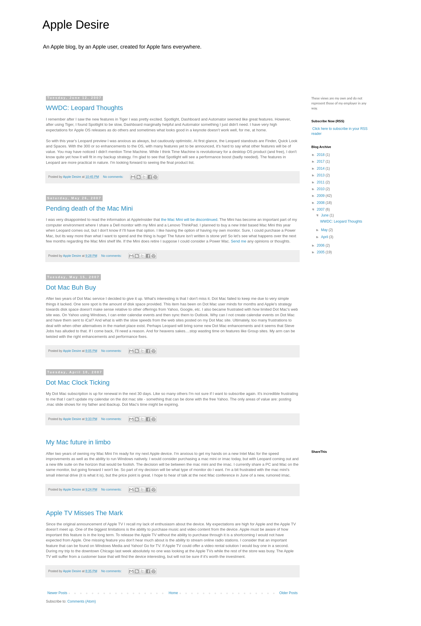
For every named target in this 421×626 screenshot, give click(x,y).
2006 (321, 245)
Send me (239, 241)
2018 (321, 155)
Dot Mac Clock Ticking (78, 382)
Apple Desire (75, 24)
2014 (321, 168)
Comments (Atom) (81, 601)
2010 (321, 189)
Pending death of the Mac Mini (89, 208)
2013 (321, 175)
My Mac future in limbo (78, 442)
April (325, 237)
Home (173, 593)
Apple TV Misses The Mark (84, 513)
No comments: (113, 176)
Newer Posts (57, 593)
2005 (321, 252)
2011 (321, 182)
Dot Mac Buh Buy (71, 287)
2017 (321, 161)
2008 (321, 203)
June (325, 215)
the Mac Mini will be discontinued (189, 219)
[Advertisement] (157, 71)
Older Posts (288, 593)
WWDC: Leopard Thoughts (84, 107)
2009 (321, 196)
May (325, 230)
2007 (321, 209)
